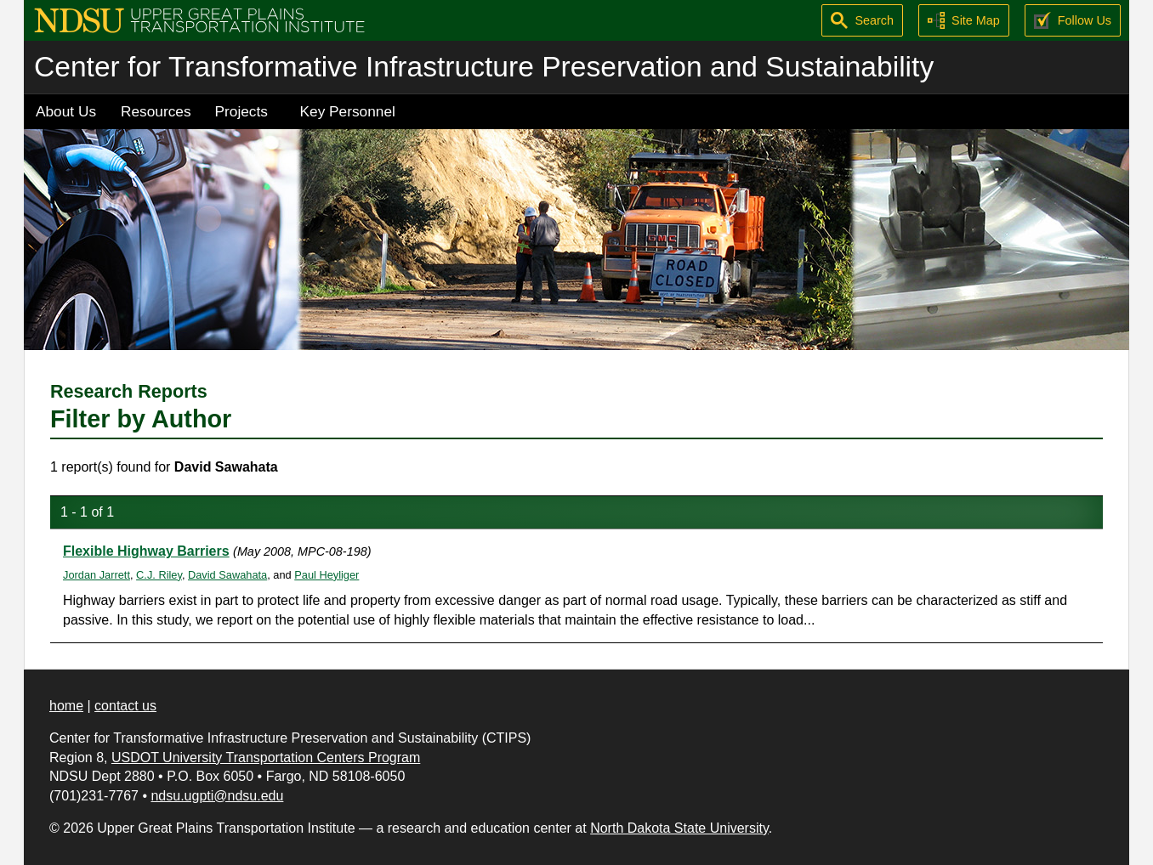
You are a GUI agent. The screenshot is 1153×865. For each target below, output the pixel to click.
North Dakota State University (679, 828)
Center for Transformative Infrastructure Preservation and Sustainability (484, 66)
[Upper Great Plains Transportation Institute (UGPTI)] (199, 19)
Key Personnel (347, 111)
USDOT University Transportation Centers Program (265, 757)
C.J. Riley (159, 574)
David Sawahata (227, 574)
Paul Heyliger (326, 574)
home (66, 705)
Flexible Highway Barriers (146, 551)
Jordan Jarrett (96, 574)
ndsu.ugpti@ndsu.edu (217, 796)
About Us (66, 111)
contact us (125, 705)
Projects (241, 111)
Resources (156, 111)
